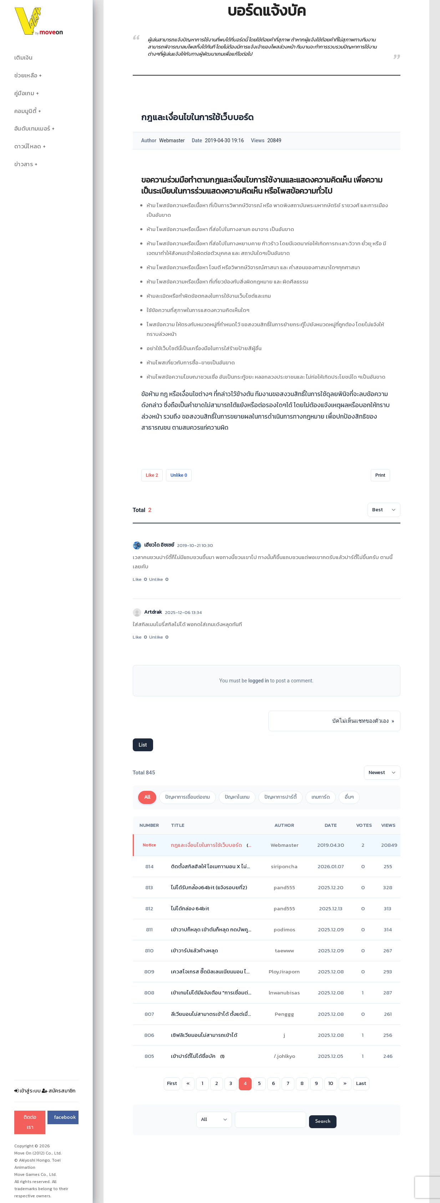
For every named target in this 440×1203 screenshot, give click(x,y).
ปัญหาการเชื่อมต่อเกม (187, 797)
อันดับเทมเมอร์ (32, 128)
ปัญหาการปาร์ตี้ (280, 797)
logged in (258, 681)
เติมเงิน (23, 57)
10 (330, 1083)
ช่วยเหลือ (25, 75)
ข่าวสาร (23, 164)
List (143, 745)
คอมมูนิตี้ (25, 111)
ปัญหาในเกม (237, 797)
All (147, 797)
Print (380, 475)
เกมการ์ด (321, 797)
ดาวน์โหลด (27, 146)
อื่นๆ (349, 797)
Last (361, 1083)
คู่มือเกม (24, 93)
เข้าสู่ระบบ (27, 1091)
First (172, 1083)
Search (322, 1121)
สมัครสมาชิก (58, 1091)
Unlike (179, 475)
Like (152, 475)
